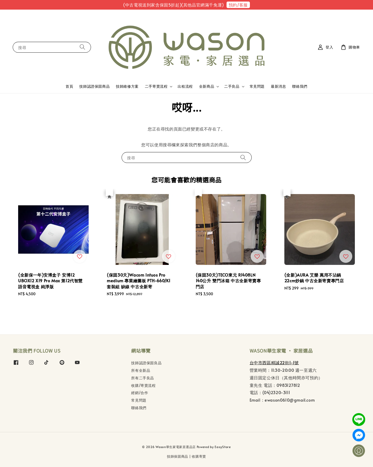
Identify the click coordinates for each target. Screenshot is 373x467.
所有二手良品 (142, 377)
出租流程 (185, 86)
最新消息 (278, 86)
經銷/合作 (139, 392)
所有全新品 (140, 370)
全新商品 (206, 86)
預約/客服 (238, 5)
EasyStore (223, 446)
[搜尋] (82, 47)
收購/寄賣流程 (143, 385)
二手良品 (231, 86)
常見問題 (257, 86)
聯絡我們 (299, 86)
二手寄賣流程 (156, 86)
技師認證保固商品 (94, 86)
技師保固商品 (177, 456)
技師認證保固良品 (146, 363)
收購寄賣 (199, 456)
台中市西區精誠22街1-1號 (274, 362)
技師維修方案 (127, 86)
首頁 (69, 86)
